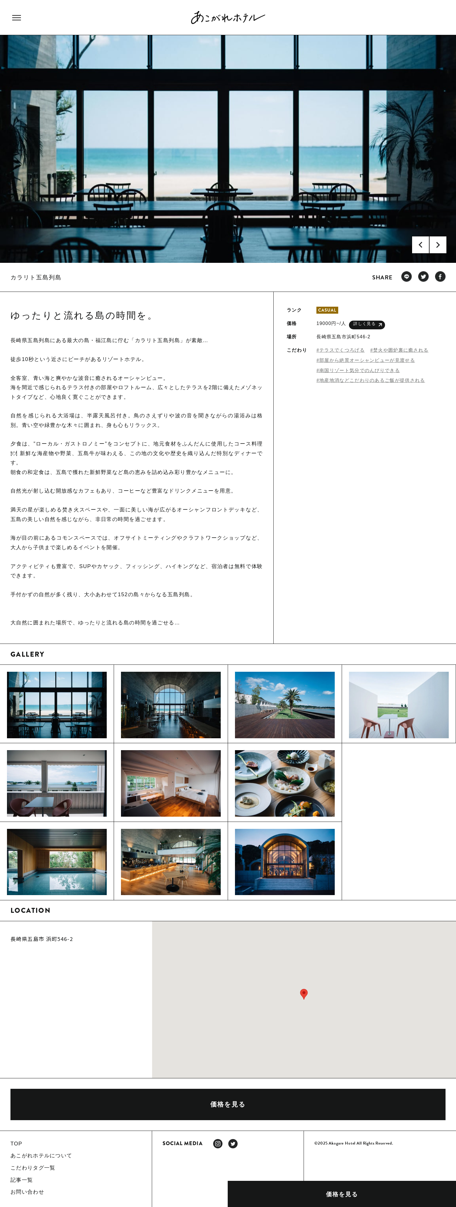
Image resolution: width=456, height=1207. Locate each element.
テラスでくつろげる (342, 350)
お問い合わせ (27, 1192)
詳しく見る (367, 324)
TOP (16, 1144)
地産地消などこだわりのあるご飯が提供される (372, 380)
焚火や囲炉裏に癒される (400, 350)
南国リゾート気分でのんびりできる (359, 370)
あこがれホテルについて (41, 1155)
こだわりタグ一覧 (32, 1168)
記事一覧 (21, 1180)
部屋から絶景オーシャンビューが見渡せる (367, 360)
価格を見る (342, 1194)
